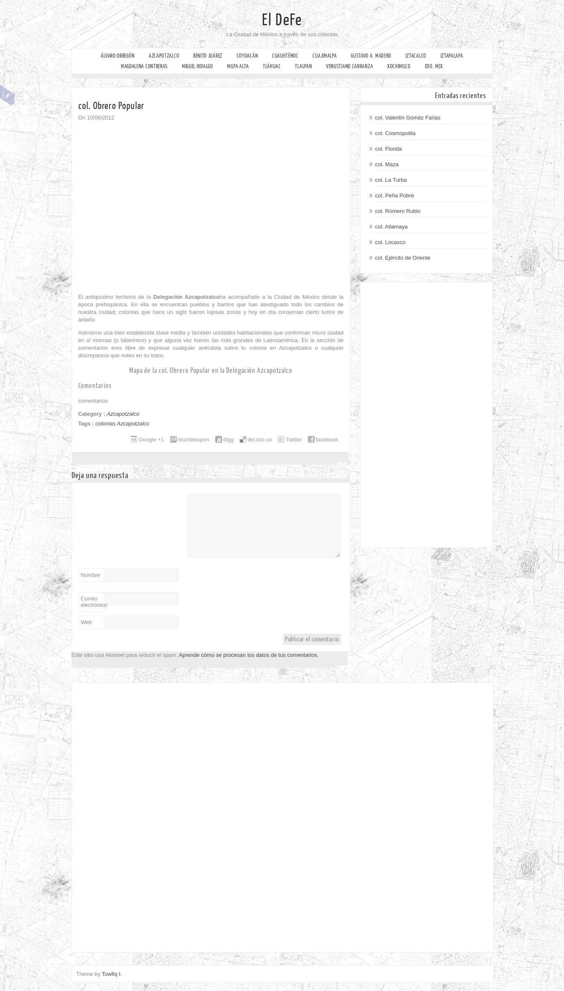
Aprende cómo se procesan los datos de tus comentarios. (249, 655)
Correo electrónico (92, 601)
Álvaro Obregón (117, 56)
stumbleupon (193, 439)
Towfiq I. (112, 974)
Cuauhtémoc (285, 56)
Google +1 (151, 439)
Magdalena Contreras (144, 66)
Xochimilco (399, 66)
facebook (327, 439)
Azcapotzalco (164, 56)
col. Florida (388, 149)
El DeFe (282, 20)
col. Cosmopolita (395, 133)
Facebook (7, 95)
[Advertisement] (426, 415)
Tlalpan (303, 66)
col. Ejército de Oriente (403, 258)
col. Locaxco (390, 242)
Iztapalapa (452, 56)
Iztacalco (416, 56)
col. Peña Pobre (394, 195)
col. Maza (387, 164)
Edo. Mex (434, 66)
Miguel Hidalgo (197, 66)
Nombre (90, 575)
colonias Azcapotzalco (122, 423)
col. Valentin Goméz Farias (408, 117)
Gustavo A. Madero (371, 56)
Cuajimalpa (325, 56)
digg (228, 439)
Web (86, 622)
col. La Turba (391, 180)
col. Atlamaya (391, 226)
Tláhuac (272, 66)
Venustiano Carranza (349, 66)
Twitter (294, 439)
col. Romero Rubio (398, 211)
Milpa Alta (238, 66)
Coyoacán (247, 56)
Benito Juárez (207, 56)
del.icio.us (260, 439)
